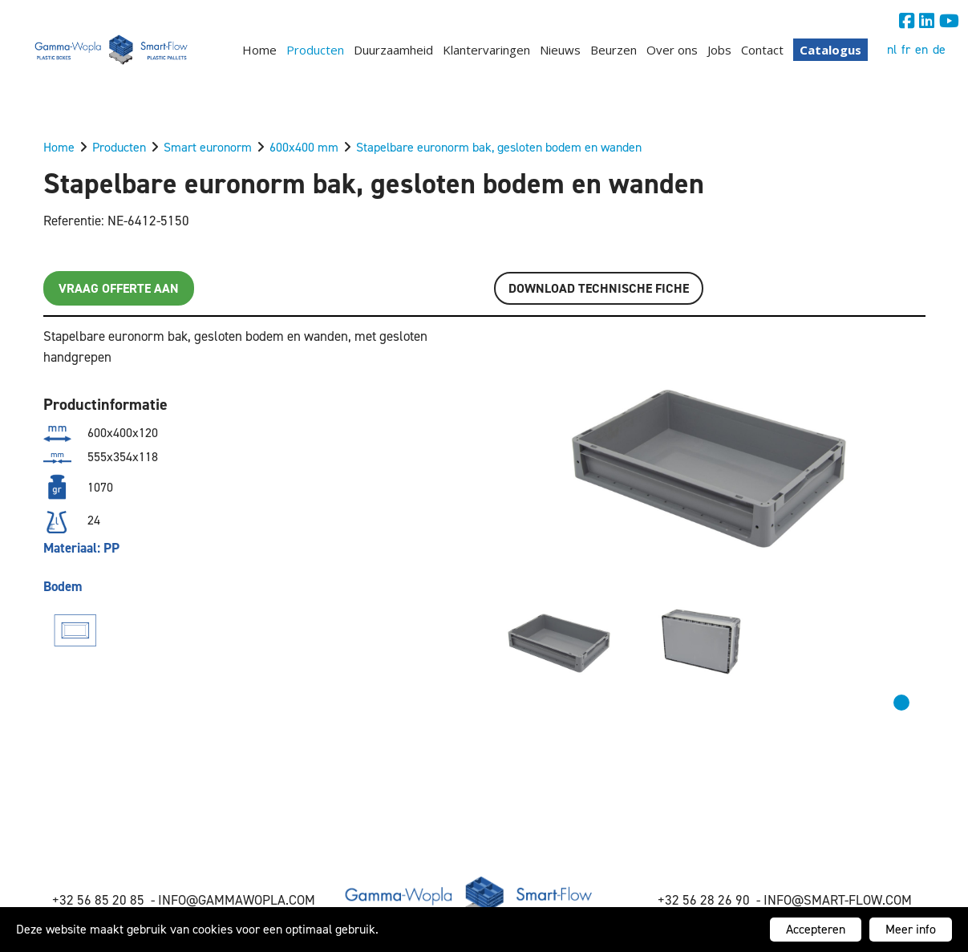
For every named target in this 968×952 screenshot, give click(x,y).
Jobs (719, 50)
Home (259, 50)
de (939, 49)
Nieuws (560, 50)
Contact (762, 50)
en (921, 49)
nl (892, 49)
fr (905, 49)
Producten (315, 50)
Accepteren (815, 929)
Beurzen (613, 50)
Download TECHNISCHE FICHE (598, 288)
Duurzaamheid (393, 50)
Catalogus (830, 50)
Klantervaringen (486, 50)
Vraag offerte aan (119, 288)
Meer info (910, 929)
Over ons (672, 50)
